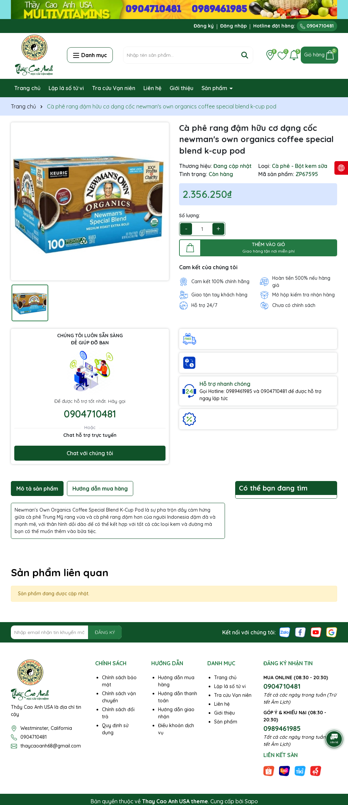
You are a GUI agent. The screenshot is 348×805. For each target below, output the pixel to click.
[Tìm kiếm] (244, 55)
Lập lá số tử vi (66, 88)
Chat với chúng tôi (90, 453)
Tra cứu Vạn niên (113, 88)
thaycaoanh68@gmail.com (50, 746)
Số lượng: (189, 215)
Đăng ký (204, 26)
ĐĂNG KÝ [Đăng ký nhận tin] (105, 632)
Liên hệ (152, 88)
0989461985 (282, 728)
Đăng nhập (233, 26)
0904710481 (317, 26)
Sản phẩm (215, 88)
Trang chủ (27, 88)
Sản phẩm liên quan (59, 572)
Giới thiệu (181, 88)
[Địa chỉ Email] (66, 632)
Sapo (251, 801)
